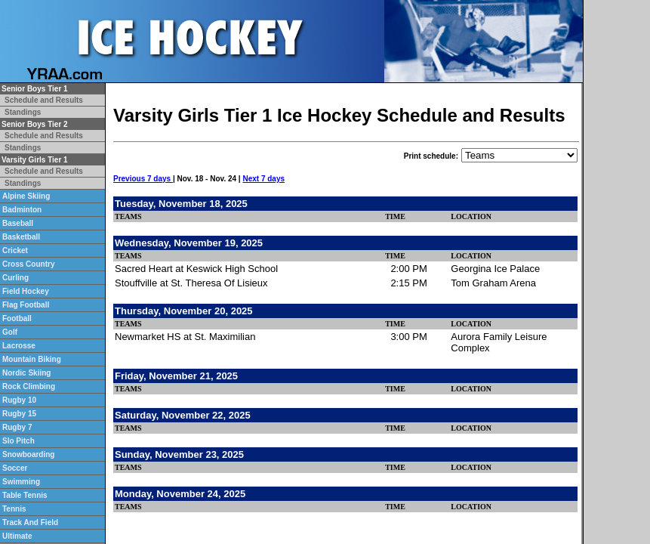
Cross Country (28, 264)
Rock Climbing (28, 386)
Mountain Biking (31, 359)
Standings (23, 112)
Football (17, 318)
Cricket (15, 250)
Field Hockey (25, 291)
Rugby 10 (19, 400)
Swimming (21, 482)
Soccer (14, 468)
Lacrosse (18, 346)
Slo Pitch (18, 441)
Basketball (21, 237)
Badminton (22, 210)
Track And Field (30, 522)
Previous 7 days (143, 179)
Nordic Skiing (26, 373)
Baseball (17, 223)
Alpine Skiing (26, 196)
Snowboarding (28, 454)
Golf (9, 332)
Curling (15, 278)
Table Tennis (25, 495)
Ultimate (17, 536)
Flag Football (25, 305)
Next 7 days (263, 179)
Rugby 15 (19, 414)
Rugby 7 (17, 427)
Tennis (14, 509)
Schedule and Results (44, 100)
